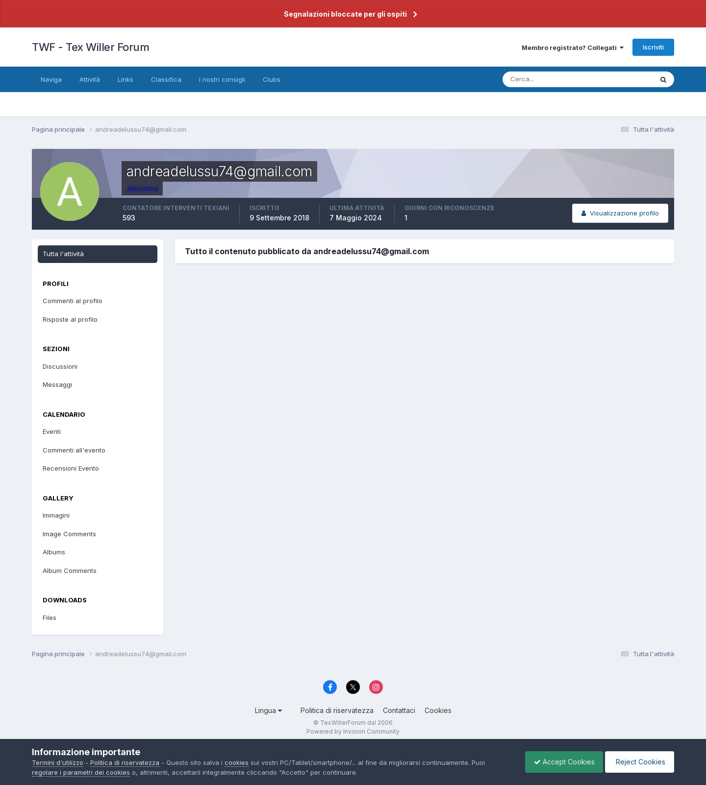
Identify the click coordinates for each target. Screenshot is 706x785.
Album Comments (70, 570)
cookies (237, 762)
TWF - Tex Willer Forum (90, 47)
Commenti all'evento (74, 450)
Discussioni (60, 366)
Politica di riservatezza (337, 710)
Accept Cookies (559, 762)
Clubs (271, 79)
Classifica (166, 79)
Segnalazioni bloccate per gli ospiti (345, 14)
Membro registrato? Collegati (573, 47)
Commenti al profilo (72, 301)
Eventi (52, 431)
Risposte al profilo (70, 319)
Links (125, 79)
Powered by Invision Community (353, 731)
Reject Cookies (638, 762)
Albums (54, 552)
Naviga (51, 79)
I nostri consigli (222, 79)
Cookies (438, 710)
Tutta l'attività (63, 254)
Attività (89, 79)
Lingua (268, 710)
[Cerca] (546, 79)
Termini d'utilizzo (57, 762)
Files (49, 617)
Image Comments (69, 534)
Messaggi (57, 384)
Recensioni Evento (71, 468)
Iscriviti (653, 47)
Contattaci (399, 710)
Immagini (56, 515)
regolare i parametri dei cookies (81, 772)
